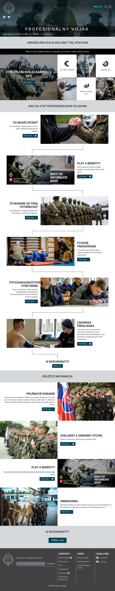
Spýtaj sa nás (63, 561)
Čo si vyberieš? (34, 34)
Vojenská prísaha (84, 561)
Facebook (101, 558)
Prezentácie (63, 573)
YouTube (101, 562)
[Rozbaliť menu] (110, 7)
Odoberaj (51, 564)
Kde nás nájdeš (64, 558)
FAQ (60, 565)
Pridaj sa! (97, 7)
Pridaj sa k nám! (83, 558)
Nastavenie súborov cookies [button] (57, 585)
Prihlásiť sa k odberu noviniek (29, 558)
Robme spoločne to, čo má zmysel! (14, 34)
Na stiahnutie (63, 569)
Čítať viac (28, 82)
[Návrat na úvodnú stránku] (9, 7)
